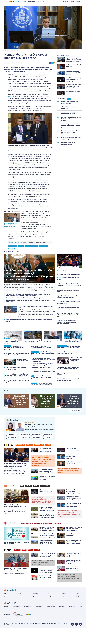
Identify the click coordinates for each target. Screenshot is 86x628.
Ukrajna (39, 4)
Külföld (5, 595)
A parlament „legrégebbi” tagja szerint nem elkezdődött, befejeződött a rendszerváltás (43, 360)
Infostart (7, 63)
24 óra (25, 4)
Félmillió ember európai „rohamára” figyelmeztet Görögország (11, 342)
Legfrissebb (64, 593)
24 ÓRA (68, 99)
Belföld (5, 593)
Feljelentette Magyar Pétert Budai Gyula (43, 371)
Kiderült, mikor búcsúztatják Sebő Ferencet (51, 341)
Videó (63, 597)
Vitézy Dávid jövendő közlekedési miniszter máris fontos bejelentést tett (26, 298)
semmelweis (11, 248)
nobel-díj (14, 246)
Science (37, 550)
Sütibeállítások (7, 625)
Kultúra (20, 595)
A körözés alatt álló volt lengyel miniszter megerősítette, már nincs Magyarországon (41, 377)
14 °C (80, 1)
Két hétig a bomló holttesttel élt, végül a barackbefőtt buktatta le (14, 348)
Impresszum (31, 623)
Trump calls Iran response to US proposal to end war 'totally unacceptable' (43, 563)
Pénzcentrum (20, 445)
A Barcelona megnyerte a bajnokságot (69, 274)
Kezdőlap (10, 242)
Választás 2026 (31, 4)
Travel (30, 550)
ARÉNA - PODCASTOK (75, 4)
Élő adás (11, 434)
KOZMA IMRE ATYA (27, 523)
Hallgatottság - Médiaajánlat (21, 623)
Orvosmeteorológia (51, 606)
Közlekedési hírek (27, 606)
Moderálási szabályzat (52, 623)
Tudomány (16, 242)
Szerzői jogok (62, 623)
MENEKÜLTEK (47, 523)
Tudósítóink (35, 593)
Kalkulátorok (45, 486)
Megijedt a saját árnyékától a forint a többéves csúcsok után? (69, 471)
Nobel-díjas (11, 96)
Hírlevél (78, 595)
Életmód (35, 597)
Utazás (36, 486)
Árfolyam (29, 445)
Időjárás (78, 597)
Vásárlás (28, 486)
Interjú (34, 595)
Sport (24, 550)
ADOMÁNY (57, 523)
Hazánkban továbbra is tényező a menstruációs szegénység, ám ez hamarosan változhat (66, 322)
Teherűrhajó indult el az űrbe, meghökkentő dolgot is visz (32, 341)
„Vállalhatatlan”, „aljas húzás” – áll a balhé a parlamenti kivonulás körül (42, 354)
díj (9, 246)
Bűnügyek (50, 595)
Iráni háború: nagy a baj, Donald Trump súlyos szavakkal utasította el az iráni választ (68, 315)
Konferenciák (39, 445)
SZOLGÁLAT (38, 523)
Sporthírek (61, 606)
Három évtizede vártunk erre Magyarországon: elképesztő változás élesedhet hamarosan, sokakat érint (15, 506)
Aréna (80, 606)
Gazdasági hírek (71, 606)
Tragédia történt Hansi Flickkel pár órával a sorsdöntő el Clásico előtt (67, 269)
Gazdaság (6, 597)
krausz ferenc (43, 246)
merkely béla (34, 246)
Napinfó (49, 597)
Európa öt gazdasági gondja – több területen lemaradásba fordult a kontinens (72, 342)
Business (17, 550)
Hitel (21, 486)
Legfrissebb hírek (16, 606)
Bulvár (49, 593)
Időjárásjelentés (38, 606)
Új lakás (47, 445)
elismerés (21, 246)
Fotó (77, 593)
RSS (66, 623)
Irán (44, 4)
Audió (63, 595)
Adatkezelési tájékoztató (41, 623)
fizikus (27, 246)
